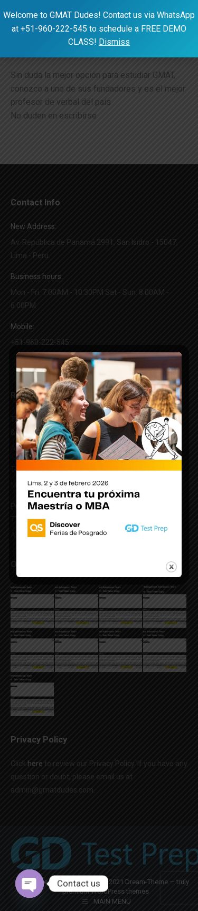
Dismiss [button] (114, 42)
